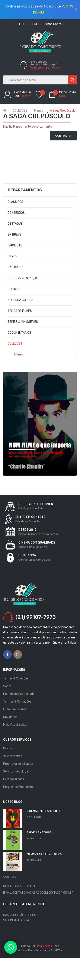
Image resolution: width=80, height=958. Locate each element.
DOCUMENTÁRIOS (19, 333)
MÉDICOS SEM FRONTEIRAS (44, 853)
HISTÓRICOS (16, 267)
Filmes (38, 110)
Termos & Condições (17, 701)
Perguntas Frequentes (18, 787)
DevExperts (44, 946)
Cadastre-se (23, 92)
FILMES (12, 256)
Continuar (63, 135)
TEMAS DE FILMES (20, 311)
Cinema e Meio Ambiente (44, 810)
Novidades (10, 717)
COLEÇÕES (20, 110)
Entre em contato (15, 709)
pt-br (23, 24)
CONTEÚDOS (16, 213)
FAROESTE (15, 245)
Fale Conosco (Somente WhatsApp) (43, 63)
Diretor (8, 748)
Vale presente (12, 756)
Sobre (7, 686)
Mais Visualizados (15, 725)
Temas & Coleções (16, 678)
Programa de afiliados (18, 764)
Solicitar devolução (16, 771)
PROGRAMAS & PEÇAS (23, 278)
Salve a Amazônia (39, 832)
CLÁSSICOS (15, 202)
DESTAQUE (15, 223)
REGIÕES (14, 289)
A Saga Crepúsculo (63, 110)
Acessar (25, 96)
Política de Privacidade (19, 694)
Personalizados (13, 779)
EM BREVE (14, 234)
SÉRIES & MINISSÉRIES (23, 322)
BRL (36, 24)
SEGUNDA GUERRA (20, 300)
